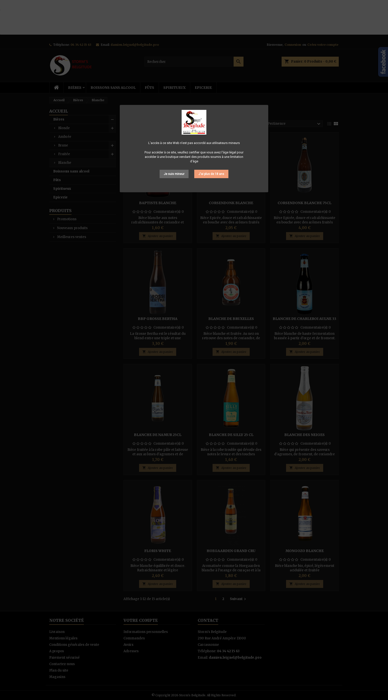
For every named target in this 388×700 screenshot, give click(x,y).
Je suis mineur (174, 174)
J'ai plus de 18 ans (211, 174)
